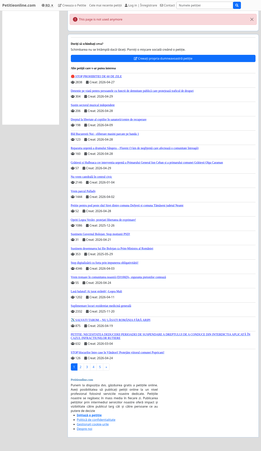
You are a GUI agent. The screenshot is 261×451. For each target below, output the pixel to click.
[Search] (204, 5)
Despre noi (84, 429)
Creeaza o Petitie (72, 5)
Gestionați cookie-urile (93, 424)
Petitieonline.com (19, 5)
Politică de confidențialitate (96, 420)
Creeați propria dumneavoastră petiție (163, 58)
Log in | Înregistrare (141, 5)
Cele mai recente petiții (105, 5)
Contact (167, 5)
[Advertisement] (30, 68)
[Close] (251, 19)
